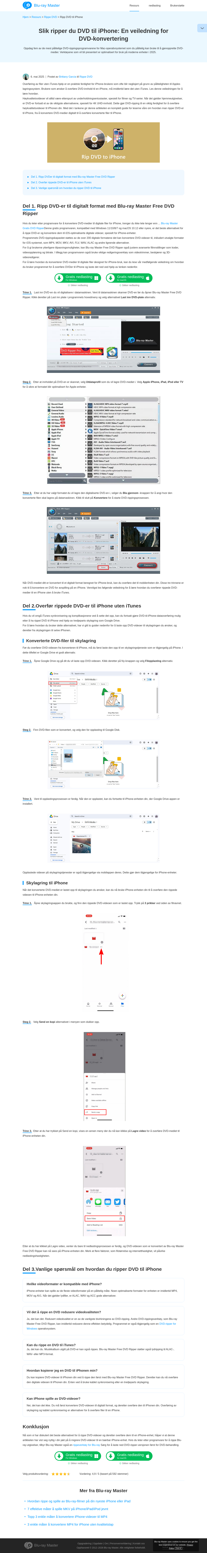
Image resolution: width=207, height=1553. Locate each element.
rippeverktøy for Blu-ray (87, 1445)
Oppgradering (84, 1543)
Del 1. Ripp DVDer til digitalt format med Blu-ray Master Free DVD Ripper (73, 176)
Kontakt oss (139, 1543)
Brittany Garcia (67, 76)
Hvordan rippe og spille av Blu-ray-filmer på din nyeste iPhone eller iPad (79, 1501)
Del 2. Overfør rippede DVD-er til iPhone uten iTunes (61, 182)
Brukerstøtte (177, 5)
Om (106, 1543)
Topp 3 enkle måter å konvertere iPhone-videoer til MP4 (67, 1516)
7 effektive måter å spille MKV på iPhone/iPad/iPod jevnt (67, 1509)
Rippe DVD (50, 17)
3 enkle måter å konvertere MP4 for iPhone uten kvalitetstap (70, 1524)
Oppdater (98, 1543)
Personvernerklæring (120, 1543)
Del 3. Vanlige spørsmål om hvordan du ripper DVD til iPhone (66, 188)
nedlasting (155, 5)
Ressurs (134, 5)
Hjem (26, 17)
